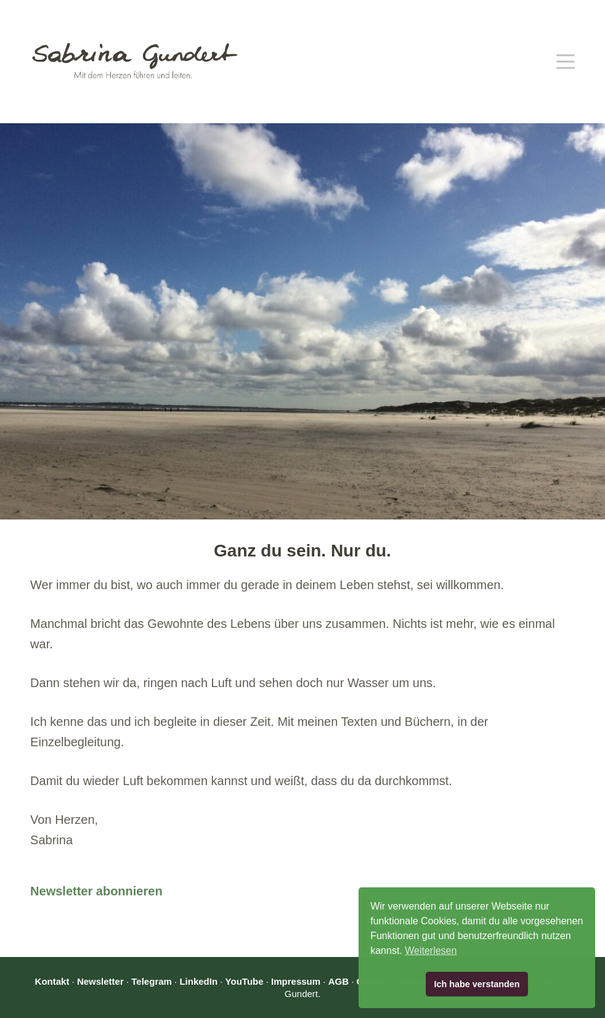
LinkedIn (198, 981)
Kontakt (52, 981)
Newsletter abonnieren (96, 891)
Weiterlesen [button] (431, 950)
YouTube (244, 981)
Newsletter (100, 981)
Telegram (151, 981)
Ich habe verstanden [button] (476, 984)
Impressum (295, 981)
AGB (338, 981)
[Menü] (565, 61)
